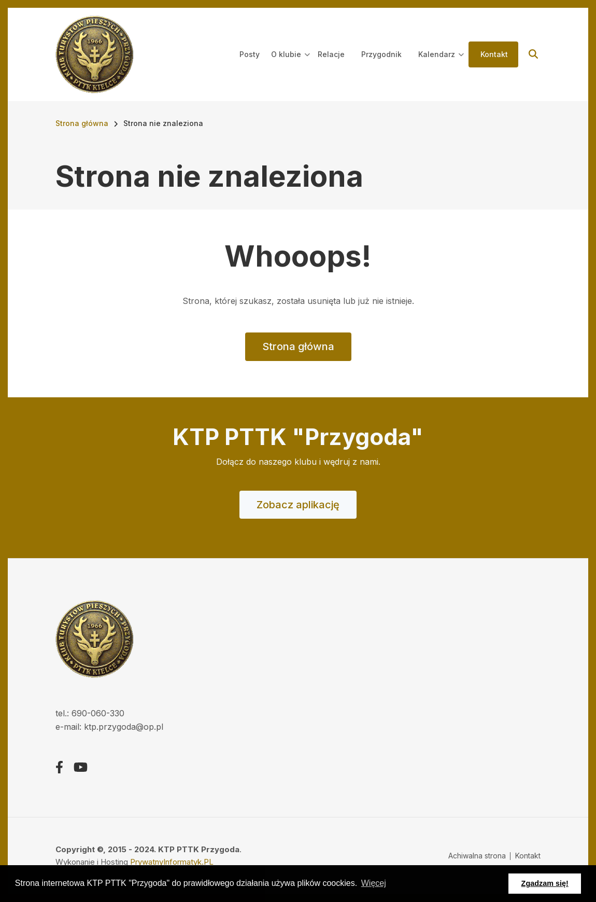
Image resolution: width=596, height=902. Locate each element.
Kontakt (528, 855)
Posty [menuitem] (249, 54)
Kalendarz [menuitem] (441, 64)
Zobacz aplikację (298, 504)
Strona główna (298, 346)
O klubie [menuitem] (290, 64)
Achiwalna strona (477, 855)
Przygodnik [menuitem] (381, 54)
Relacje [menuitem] (331, 54)
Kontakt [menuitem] (494, 54)
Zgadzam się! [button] (545, 883)
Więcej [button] (373, 883)
